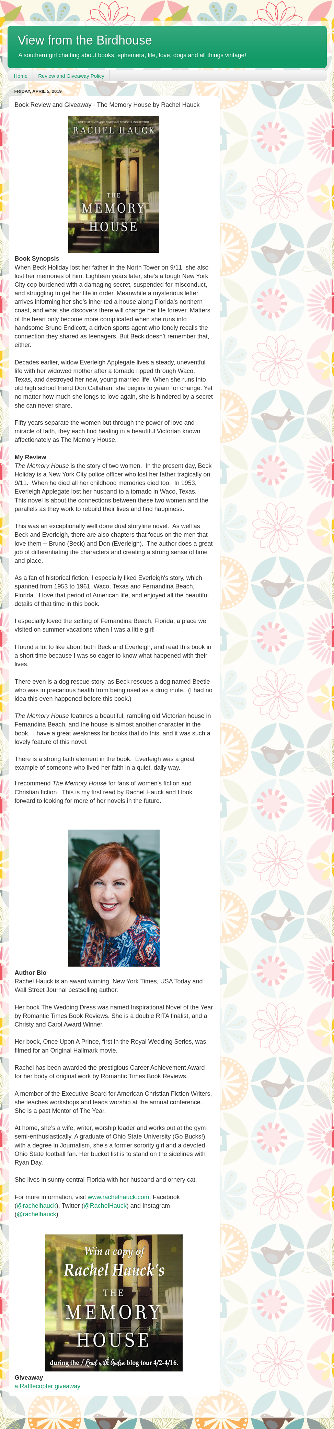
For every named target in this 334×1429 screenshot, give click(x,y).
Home (20, 76)
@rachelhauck (36, 1205)
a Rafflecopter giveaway (48, 1386)
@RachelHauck (105, 1205)
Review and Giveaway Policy (71, 76)
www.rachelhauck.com (118, 1197)
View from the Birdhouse (85, 40)
